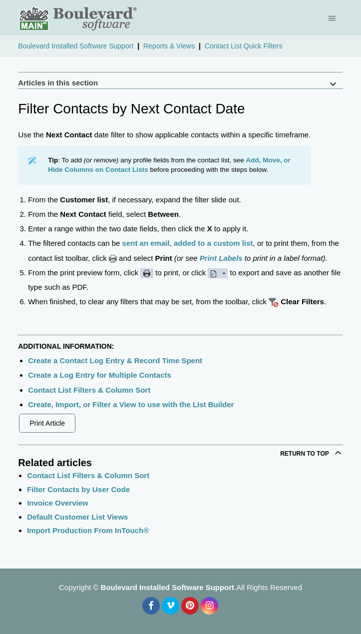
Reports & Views (169, 46)
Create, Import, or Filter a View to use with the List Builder (131, 404)
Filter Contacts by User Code (78, 489)
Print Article (47, 423)
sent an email (146, 243)
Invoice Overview (57, 503)
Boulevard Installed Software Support (75, 46)
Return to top (311, 453)
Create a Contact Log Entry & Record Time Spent (115, 360)
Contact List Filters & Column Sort (89, 390)
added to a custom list (213, 243)
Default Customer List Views (77, 517)
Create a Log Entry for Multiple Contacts (99, 375)
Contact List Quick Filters (244, 46)
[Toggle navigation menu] (333, 18)
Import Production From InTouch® (88, 530)
